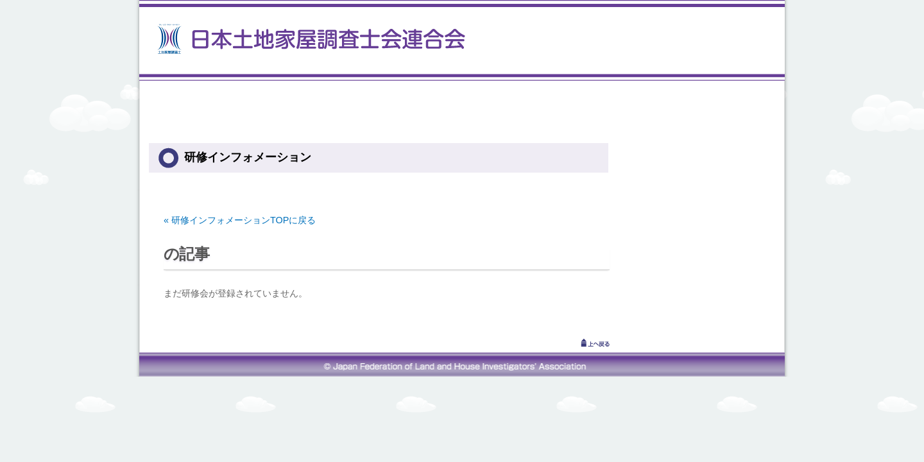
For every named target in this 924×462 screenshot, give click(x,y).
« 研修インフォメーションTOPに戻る (240, 220)
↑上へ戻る (577, 342)
